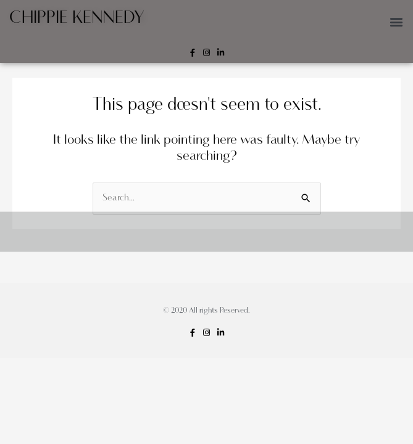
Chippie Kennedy (76, 18)
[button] (396, 21)
